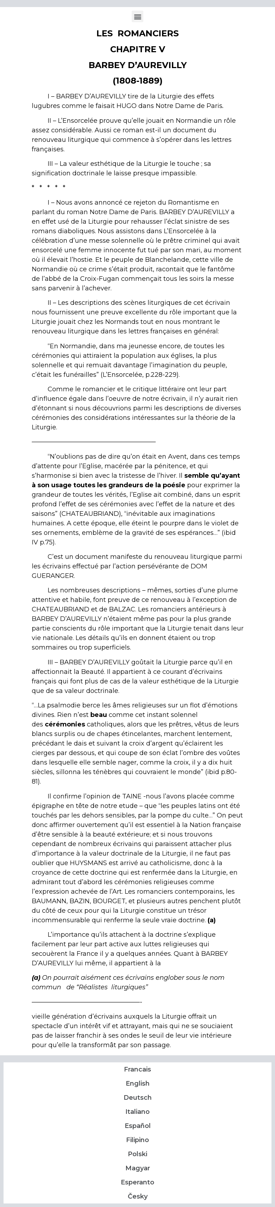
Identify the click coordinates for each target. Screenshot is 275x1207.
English (138, 1083)
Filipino (137, 1140)
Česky (138, 1196)
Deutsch (138, 1098)
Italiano (137, 1112)
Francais (137, 1069)
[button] (137, 16)
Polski (137, 1154)
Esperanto (137, 1182)
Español (138, 1126)
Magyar (137, 1168)
